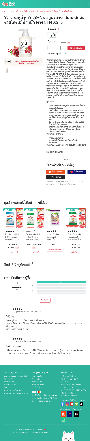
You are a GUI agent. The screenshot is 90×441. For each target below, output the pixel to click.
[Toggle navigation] (85, 4)
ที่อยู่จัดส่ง (36, 379)
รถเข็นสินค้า (36, 387)
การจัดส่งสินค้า (10, 384)
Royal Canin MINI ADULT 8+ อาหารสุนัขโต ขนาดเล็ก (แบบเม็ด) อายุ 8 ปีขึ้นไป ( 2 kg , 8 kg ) (34, 240)
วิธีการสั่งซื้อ (8, 379)
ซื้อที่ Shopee (55, 172)
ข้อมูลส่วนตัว (37, 376)
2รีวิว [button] (60, 29)
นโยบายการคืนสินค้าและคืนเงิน (16, 393)
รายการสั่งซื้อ (37, 381)
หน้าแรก (7, 11)
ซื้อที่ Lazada (76, 172)
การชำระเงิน (9, 381)
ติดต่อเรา (7, 387)
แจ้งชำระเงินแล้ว (38, 384)
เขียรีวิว (45, 300)
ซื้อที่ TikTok (55, 177)
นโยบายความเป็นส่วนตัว (13, 390)
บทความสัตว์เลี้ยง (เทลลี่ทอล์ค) (15, 376)
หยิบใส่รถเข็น (76, 48)
